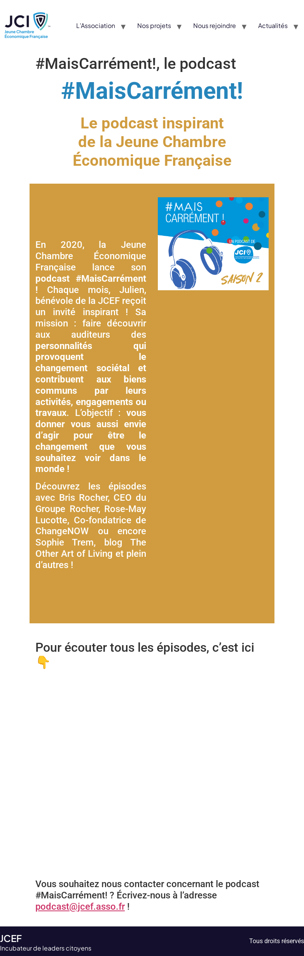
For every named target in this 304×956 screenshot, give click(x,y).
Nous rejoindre (214, 25)
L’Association (95, 25)
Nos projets (154, 25)
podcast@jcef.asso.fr (80, 906)
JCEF (11, 938)
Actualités (273, 25)
